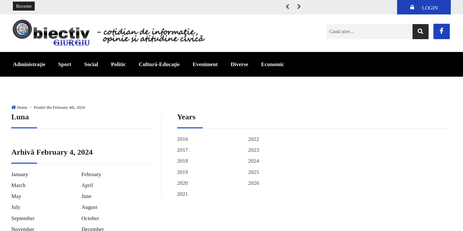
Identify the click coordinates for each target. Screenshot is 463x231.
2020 (182, 183)
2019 (182, 172)
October (90, 218)
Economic (272, 64)
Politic (118, 64)
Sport (64, 64)
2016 (182, 139)
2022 (253, 139)
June (86, 196)
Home (22, 107)
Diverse (239, 64)
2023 (253, 150)
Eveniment (205, 64)
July (15, 207)
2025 (253, 172)
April (87, 185)
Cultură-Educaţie (159, 64)
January (19, 174)
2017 (182, 150)
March (18, 185)
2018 (182, 161)
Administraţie (29, 64)
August (89, 207)
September (23, 218)
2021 (182, 194)
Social (91, 64)
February (91, 174)
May (16, 196)
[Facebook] (441, 31)
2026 (253, 183)
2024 (253, 161)
